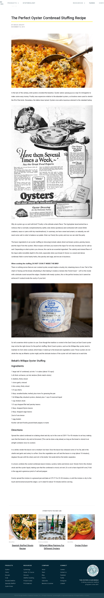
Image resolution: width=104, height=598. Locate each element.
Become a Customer (47, 583)
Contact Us (63, 572)
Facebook (63, 575)
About (43, 569)
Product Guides (27, 580)
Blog (43, 575)
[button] (13, 3)
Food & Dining (43, 542)
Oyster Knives (9, 586)
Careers (62, 569)
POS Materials (27, 583)
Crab (6, 578)
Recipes (11, 542)
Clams (7, 572)
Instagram (63, 580)
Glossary (26, 575)
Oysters (7, 569)
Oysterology (29, 3)
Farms (92, 3)
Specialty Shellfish (10, 583)
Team (43, 572)
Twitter (62, 578)
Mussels (7, 575)
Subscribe (45, 580)
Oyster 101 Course (28, 572)
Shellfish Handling (28, 578)
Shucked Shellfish (10, 580)
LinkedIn (62, 583)
